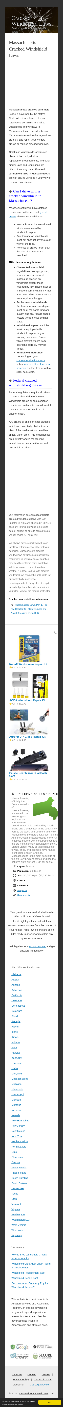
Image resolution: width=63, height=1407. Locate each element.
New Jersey (18, 1125)
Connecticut (18, 1005)
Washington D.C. (20, 1219)
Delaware (16, 1010)
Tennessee (17, 1188)
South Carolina (19, 1177)
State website (23, 895)
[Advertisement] (30, 83)
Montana (16, 1104)
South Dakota (19, 1183)
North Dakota (18, 1146)
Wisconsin (17, 1230)
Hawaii (15, 1026)
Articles (45, 1374)
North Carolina (19, 1141)
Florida (15, 1016)
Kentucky (16, 1057)
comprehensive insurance (30, 360)
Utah (14, 1198)
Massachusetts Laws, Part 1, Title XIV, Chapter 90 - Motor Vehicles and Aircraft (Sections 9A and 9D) (29, 609)
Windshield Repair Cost (24, 1278)
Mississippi (17, 1094)
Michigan (16, 1084)
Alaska (15, 979)
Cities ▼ (21, 880)
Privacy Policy (21, 1379)
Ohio (14, 1151)
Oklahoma (17, 1157)
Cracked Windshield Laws (31, 21)
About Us (17, 1374)
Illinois (14, 1037)
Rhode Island (18, 1172)
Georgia (15, 1021)
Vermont (16, 1204)
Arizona (15, 984)
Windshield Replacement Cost (28, 1272)
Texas (14, 1193)
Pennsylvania (18, 1167)
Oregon (15, 1162)
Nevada (15, 1115)
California (16, 995)
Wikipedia (22, 890)
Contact (32, 1374)
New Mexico (18, 1131)
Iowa (14, 1047)
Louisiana (16, 1063)
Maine (14, 1068)
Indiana (15, 1042)
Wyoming (16, 1235)
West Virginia (18, 1224)
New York (16, 1136)
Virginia (15, 1209)
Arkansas (16, 990)
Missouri (16, 1099)
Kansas (15, 1052)
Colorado (16, 1000)
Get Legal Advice (39, 1384)
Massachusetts (19, 1078)
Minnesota (17, 1089)
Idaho (14, 1031)
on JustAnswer (37, 946)
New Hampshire (20, 1120)
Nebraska (16, 1110)
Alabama (16, 974)
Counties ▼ (22, 885)
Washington (18, 1214)
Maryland (16, 1073)
